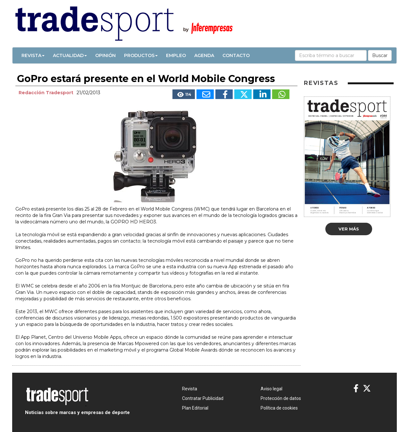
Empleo (176, 55)
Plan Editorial (195, 408)
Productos (141, 55)
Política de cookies (279, 408)
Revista (33, 55)
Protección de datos (281, 398)
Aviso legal (271, 388)
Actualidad (70, 55)
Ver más (348, 228)
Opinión (105, 55)
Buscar (380, 55)
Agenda (204, 55)
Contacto (236, 55)
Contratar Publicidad (202, 398)
